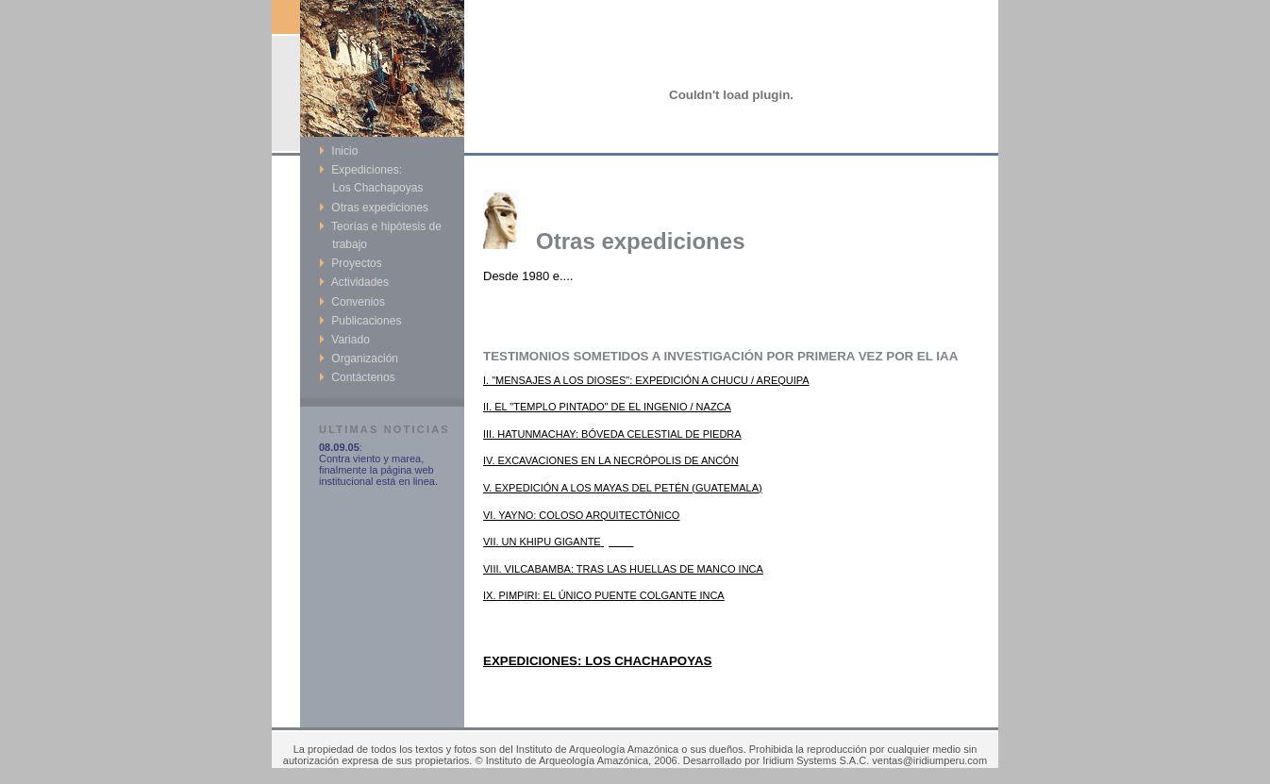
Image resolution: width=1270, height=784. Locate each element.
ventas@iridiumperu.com (929, 760)
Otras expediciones (373, 207)
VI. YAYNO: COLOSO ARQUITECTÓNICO (581, 515)
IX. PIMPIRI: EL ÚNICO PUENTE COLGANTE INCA (604, 595)
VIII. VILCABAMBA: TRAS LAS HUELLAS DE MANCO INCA (623, 569)
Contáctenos (357, 377)
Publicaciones (360, 320)
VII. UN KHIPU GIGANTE (558, 541)
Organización (358, 358)
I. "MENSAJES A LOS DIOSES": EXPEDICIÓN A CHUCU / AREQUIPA (646, 380)
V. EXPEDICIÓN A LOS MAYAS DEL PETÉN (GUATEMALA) (622, 487)
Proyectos (350, 263)
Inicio (338, 151)
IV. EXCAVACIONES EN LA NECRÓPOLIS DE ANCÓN (611, 460)
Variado (344, 339)
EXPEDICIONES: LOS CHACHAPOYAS (597, 661)
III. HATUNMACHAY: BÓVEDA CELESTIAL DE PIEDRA (612, 434)
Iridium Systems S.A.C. (815, 760)
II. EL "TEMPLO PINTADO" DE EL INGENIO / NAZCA (607, 406)
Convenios (352, 302)
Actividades (354, 282)
